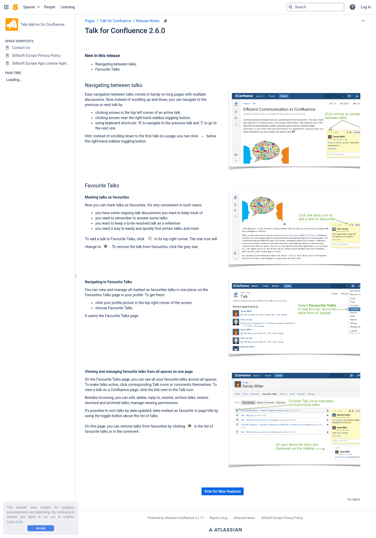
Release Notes (148, 21)
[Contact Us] (37, 48)
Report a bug (218, 518)
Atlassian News (244, 518)
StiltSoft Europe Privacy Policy (282, 518)
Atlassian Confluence (179, 518)
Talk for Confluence (115, 21)
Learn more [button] (15, 521)
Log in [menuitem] (366, 7)
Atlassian (225, 529)
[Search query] (315, 7)
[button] (6, 7)
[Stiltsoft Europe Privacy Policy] (37, 55)
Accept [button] (40, 528)
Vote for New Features (222, 491)
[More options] (363, 21)
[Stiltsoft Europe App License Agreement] (37, 63)
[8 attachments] (165, 21)
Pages (90, 21)
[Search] (291, 7)
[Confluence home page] (15, 7)
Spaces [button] (29, 7)
